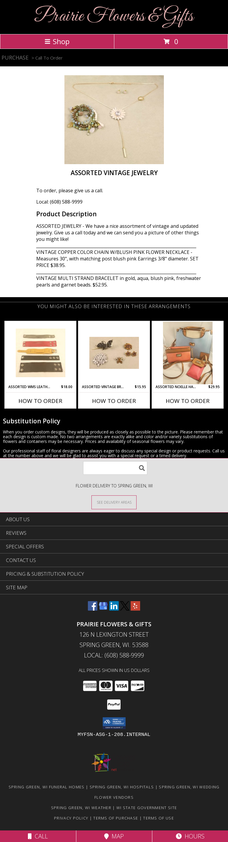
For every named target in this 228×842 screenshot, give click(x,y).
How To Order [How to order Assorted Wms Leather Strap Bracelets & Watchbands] (40, 401)
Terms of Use (158, 818)
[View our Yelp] (135, 608)
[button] (114, 723)
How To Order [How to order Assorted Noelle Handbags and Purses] (188, 401)
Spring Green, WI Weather (81, 807)
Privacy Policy (71, 818)
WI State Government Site (146, 807)
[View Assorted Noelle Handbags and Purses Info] (188, 353)
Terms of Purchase (115, 818)
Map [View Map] (114, 836)
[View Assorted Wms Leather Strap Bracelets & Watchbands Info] (40, 353)
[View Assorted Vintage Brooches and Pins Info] (114, 353)
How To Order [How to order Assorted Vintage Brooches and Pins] (114, 401)
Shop (57, 41)
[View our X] (124, 608)
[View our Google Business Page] (103, 608)
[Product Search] (115, 468)
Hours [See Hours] (190, 836)
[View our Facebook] (92, 608)
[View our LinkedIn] (114, 608)
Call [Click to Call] (38, 836)
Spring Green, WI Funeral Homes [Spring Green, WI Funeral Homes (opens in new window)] (47, 787)
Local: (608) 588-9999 (59, 202)
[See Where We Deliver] (114, 502)
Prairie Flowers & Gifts (114, 16)
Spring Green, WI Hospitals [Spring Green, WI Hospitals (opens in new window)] (122, 787)
